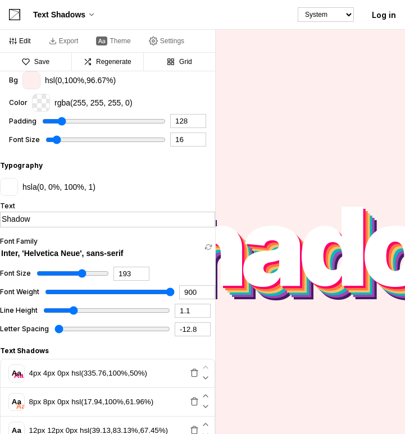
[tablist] (107, 41)
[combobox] (101, 253)
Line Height (19, 310)
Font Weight (19, 292)
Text (7, 206)
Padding (23, 121)
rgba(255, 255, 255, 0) (82, 103)
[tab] (20, 41)
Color (18, 102)
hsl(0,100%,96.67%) (69, 80)
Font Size (24, 139)
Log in (384, 15)
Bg (13, 80)
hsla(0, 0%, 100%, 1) (47, 187)
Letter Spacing (24, 329)
